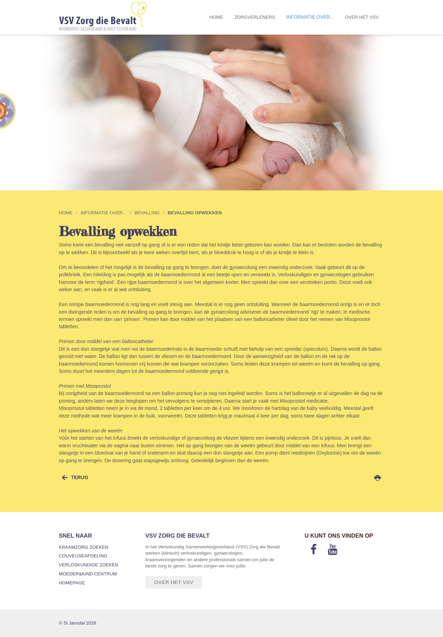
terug (79, 477)
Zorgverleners (254, 17)
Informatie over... (310, 17)
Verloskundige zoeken (88, 564)
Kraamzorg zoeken (83, 547)
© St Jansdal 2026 (77, 623)
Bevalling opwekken (195, 212)
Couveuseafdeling (83, 555)
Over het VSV (362, 17)
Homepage (72, 582)
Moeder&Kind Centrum (88, 573)
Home (216, 17)
